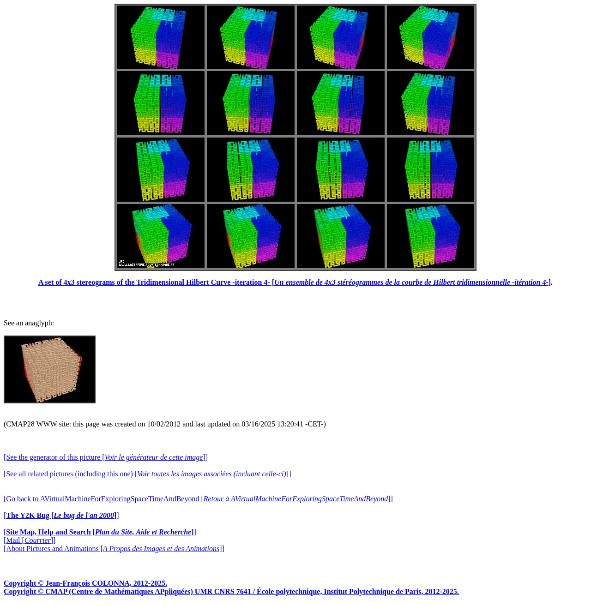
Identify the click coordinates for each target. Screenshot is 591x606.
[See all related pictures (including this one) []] (147, 474)
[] (61, 515)
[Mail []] (29, 540)
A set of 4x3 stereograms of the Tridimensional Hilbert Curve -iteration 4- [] (294, 282)
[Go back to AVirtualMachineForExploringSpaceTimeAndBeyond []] (198, 499)
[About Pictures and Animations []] (114, 548)
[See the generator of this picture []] (106, 457)
